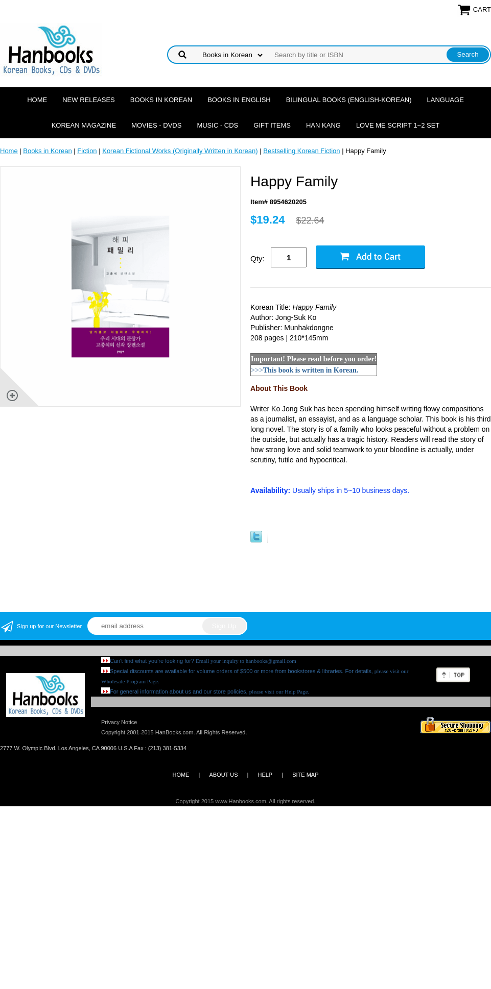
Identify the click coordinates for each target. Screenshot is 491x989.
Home (37, 100)
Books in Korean (161, 100)
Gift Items (272, 125)
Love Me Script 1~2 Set (397, 125)
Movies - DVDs (156, 125)
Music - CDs (217, 125)
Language (445, 100)
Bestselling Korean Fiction (301, 151)
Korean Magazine (84, 125)
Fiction (87, 151)
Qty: (257, 258)
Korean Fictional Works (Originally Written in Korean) (180, 151)
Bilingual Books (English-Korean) (349, 100)
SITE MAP (305, 775)
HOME (180, 775)
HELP (265, 775)
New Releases (88, 100)
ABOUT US (223, 775)
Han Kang (323, 125)
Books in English (239, 100)
